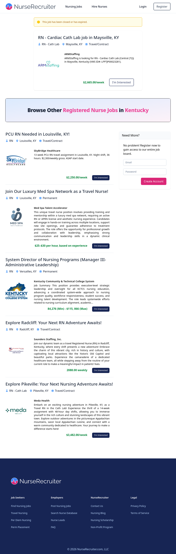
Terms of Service (140, 513)
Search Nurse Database (64, 513)
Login (143, 6)
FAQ (53, 527)
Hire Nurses (99, 6)
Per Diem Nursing (21, 520)
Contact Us (97, 506)
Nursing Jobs (73, 6)
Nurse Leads (58, 520)
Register (162, 6)
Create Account (153, 181)
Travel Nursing (19, 513)
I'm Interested (121, 82)
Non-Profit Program (102, 527)
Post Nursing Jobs (61, 506)
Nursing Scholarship (102, 520)
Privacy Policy (138, 506)
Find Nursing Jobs (21, 506)
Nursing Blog (98, 513)
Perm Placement (20, 527)
